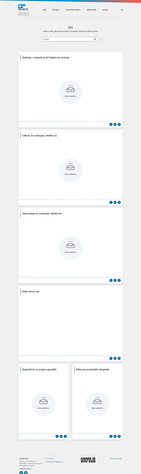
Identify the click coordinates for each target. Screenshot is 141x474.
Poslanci (55, 10)
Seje (44, 10)
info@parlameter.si (25, 469)
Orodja (105, 10)
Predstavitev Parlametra (54, 462)
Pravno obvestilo (116, 458)
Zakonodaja (91, 10)
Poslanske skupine (73, 10)
